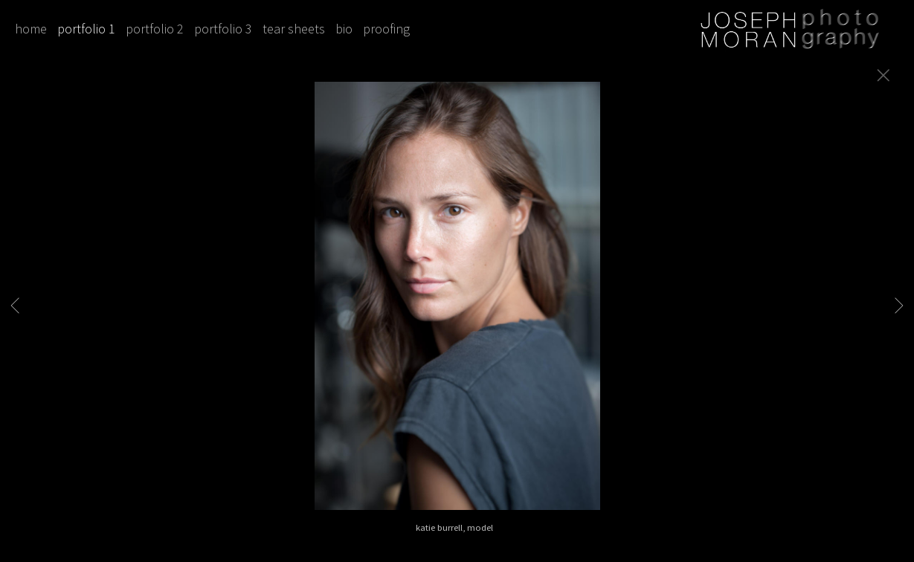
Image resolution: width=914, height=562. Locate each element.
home (31, 28)
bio (344, 28)
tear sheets (294, 28)
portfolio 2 (155, 28)
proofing (386, 28)
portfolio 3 (223, 28)
